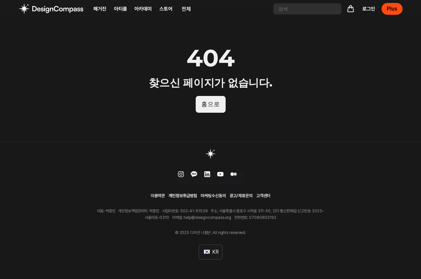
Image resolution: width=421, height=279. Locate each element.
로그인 (368, 9)
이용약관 (158, 195)
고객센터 (263, 195)
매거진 (99, 9)
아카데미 (143, 9)
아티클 (120, 9)
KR (211, 252)
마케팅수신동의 (213, 195)
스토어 (166, 9)
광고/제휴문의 (241, 195)
